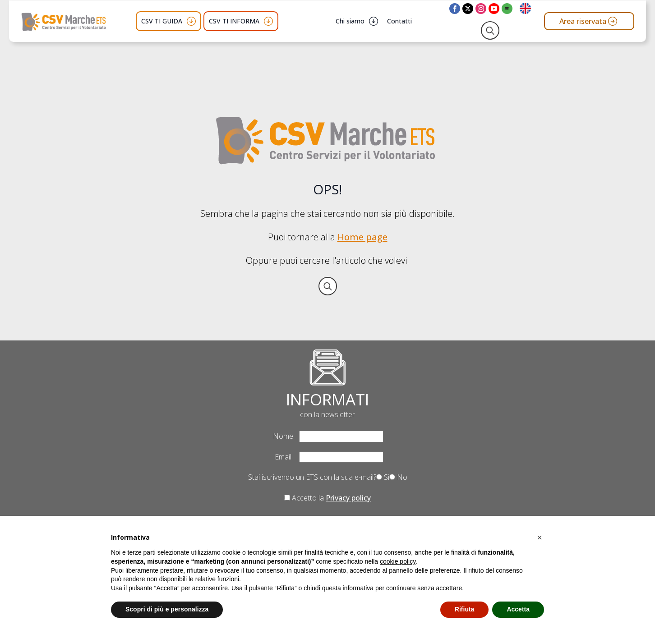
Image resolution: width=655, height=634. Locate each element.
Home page (362, 237)
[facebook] (454, 8)
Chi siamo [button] (350, 21)
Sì (382, 477)
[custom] (507, 8)
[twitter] (467, 8)
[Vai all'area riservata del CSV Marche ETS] (589, 21)
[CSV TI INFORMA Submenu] (268, 21)
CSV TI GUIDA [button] (161, 21)
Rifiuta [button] (465, 609)
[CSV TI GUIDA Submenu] (191, 21)
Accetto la (327, 498)
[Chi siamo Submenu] (373, 21)
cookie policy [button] (397, 561)
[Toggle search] (490, 30)
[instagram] (480, 8)
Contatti (399, 21)
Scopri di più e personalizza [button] (166, 609)
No (398, 477)
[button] (539, 537)
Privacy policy (348, 498)
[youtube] (494, 8)
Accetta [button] (518, 609)
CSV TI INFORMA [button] (234, 21)
